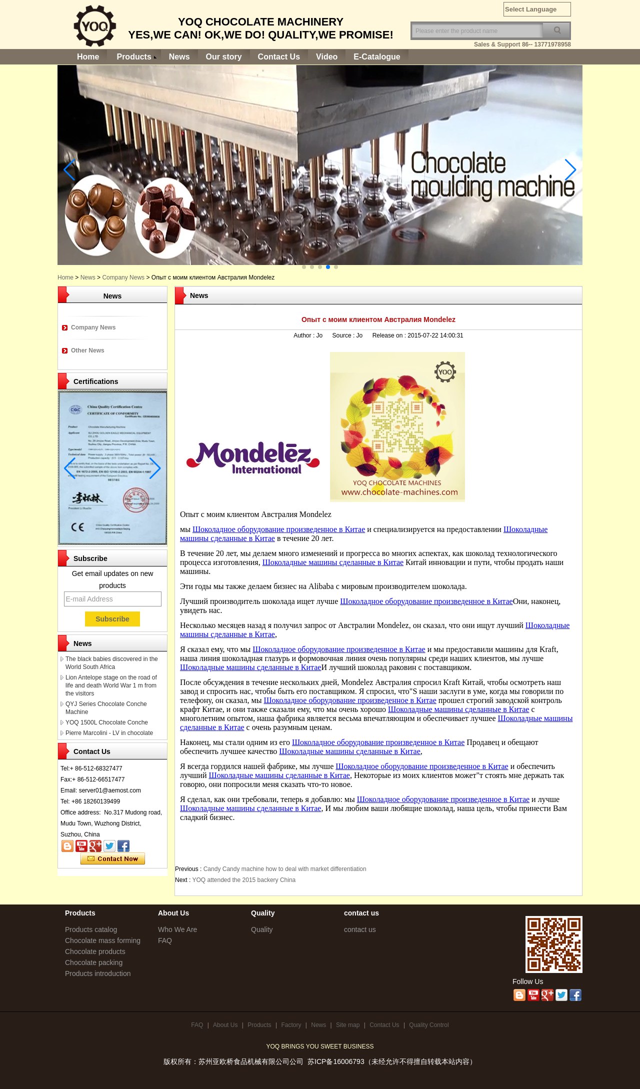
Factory (291, 1025)
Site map (348, 1025)
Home (88, 56)
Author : (305, 335)
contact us (360, 930)
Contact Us (279, 56)
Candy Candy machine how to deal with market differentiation (285, 869)
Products (133, 56)
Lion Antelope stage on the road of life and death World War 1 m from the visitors (111, 685)
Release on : (390, 335)
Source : (344, 335)
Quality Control (428, 1025)
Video (327, 56)
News (179, 56)
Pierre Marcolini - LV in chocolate (109, 733)
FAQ (165, 940)
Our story (224, 56)
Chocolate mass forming (102, 940)
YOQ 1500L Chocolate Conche (107, 722)
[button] (304, 267)
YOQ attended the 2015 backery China (244, 880)
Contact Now (112, 859)
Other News (87, 350)
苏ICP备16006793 (336, 1062)
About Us (225, 1025)
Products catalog (91, 930)
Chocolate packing (93, 962)
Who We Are (177, 930)
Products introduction (98, 974)
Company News (123, 277)
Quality (262, 930)
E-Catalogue (377, 56)
